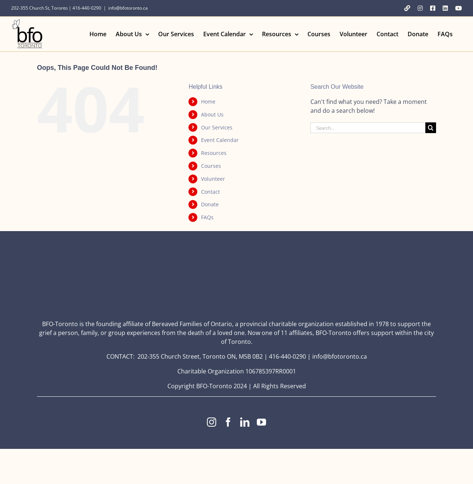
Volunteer (213, 178)
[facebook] (228, 422)
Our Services (216, 127)
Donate (210, 204)
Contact (210, 191)
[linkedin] (244, 422)
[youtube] (261, 422)
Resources (214, 152)
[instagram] (211, 422)
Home (208, 101)
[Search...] (367, 127)
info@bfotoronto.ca (128, 8)
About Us (212, 114)
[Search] (430, 127)
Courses (211, 165)
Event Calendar (220, 139)
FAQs (207, 217)
